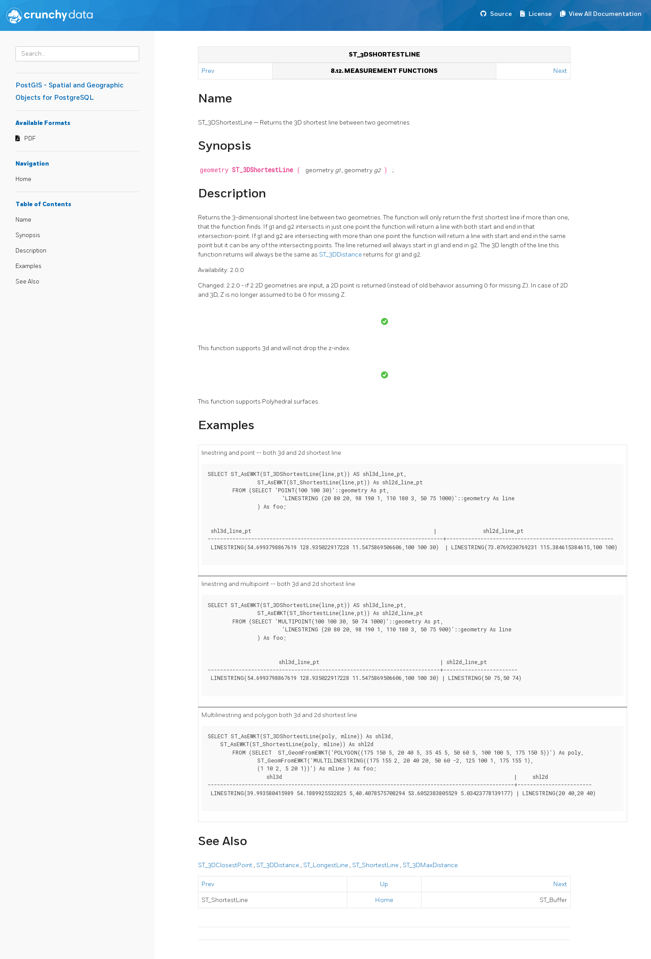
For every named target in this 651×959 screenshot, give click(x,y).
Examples (28, 266)
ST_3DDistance (341, 254)
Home (23, 179)
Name (23, 219)
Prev (209, 71)
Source (501, 14)
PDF (30, 138)
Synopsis (27, 235)
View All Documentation (605, 14)
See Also (27, 281)
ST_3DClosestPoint (226, 865)
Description (30, 250)
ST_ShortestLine (376, 865)
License (540, 14)
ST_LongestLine (326, 865)
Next (560, 71)
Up (384, 884)
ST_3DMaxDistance (430, 865)
